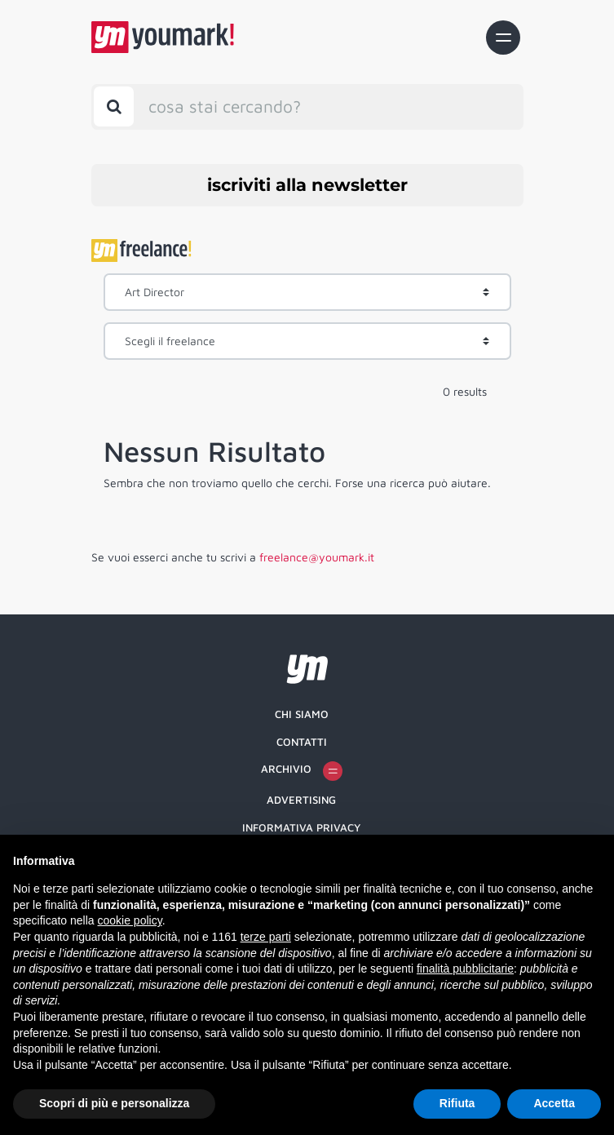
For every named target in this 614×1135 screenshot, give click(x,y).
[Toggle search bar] (114, 106)
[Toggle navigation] (503, 37)
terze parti (266, 936)
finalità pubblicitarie (465, 968)
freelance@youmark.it (316, 557)
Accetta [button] (554, 1103)
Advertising (301, 799)
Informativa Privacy (301, 827)
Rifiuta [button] (457, 1103)
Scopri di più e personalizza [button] (114, 1103)
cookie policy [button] (130, 920)
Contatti (301, 741)
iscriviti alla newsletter (307, 185)
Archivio (301, 771)
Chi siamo (302, 713)
